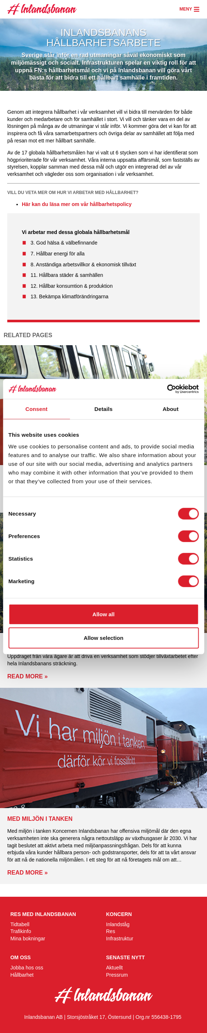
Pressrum (117, 975)
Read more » (27, 676)
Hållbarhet (21, 975)
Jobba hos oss (26, 968)
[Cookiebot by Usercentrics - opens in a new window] (167, 389)
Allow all (103, 614)
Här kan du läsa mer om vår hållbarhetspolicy (77, 204)
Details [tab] (104, 409)
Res (110, 931)
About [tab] (171, 409)
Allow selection (103, 638)
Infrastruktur (120, 938)
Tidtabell (19, 924)
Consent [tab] (36, 409)
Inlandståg (118, 924)
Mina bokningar (27, 938)
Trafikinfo (20, 931)
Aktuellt (114, 968)
